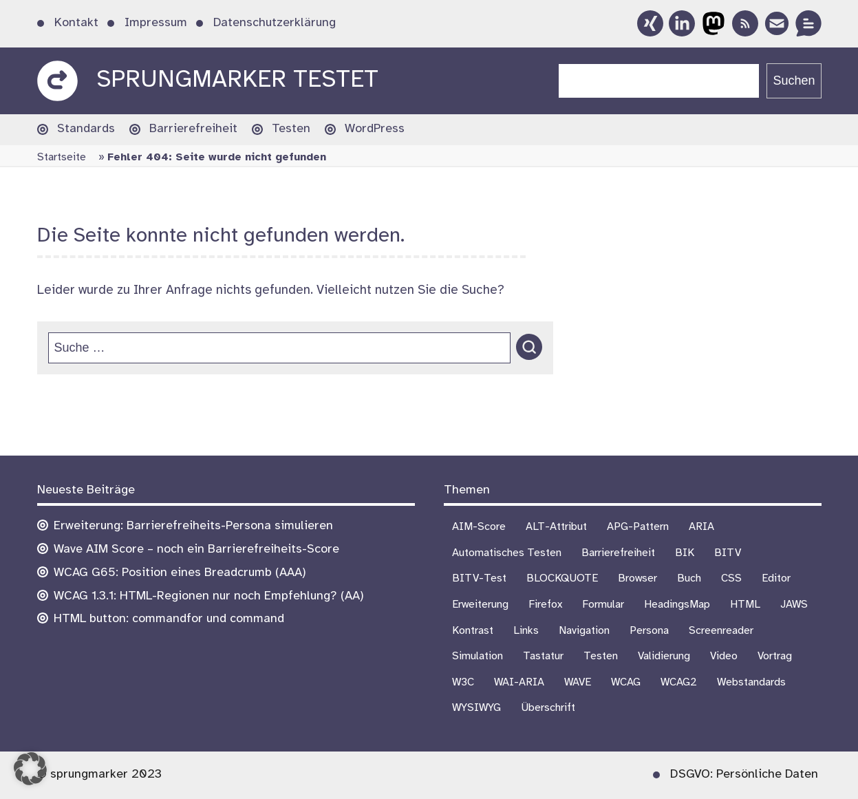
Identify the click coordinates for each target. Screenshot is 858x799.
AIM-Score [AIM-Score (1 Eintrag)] (479, 527)
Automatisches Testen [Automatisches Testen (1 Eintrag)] (506, 553)
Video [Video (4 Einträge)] (724, 656)
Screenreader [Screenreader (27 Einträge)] (721, 631)
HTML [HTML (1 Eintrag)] (745, 604)
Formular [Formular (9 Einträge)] (603, 604)
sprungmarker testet (237, 80)
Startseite (61, 157)
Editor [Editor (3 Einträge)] (776, 578)
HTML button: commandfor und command (169, 619)
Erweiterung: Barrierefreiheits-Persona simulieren (193, 526)
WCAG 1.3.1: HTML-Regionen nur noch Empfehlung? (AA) (209, 596)
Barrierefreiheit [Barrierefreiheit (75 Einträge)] (618, 553)
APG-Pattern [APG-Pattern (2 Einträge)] (638, 527)
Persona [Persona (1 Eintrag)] (649, 631)
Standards (86, 129)
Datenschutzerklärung (274, 23)
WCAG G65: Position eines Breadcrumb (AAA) (180, 572)
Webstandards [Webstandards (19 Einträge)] (751, 682)
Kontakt (76, 23)
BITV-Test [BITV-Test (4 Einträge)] (479, 578)
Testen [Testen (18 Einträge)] (600, 656)
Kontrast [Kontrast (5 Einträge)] (472, 631)
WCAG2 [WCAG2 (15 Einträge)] (679, 682)
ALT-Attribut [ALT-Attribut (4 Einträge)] (556, 527)
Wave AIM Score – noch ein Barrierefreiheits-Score (196, 549)
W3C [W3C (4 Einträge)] (463, 682)
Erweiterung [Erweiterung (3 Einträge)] (480, 604)
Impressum (156, 23)
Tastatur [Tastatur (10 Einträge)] (543, 656)
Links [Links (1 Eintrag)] (526, 631)
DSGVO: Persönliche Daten (744, 774)
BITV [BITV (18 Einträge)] (727, 553)
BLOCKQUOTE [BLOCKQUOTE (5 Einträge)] (562, 578)
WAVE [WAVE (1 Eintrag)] (577, 682)
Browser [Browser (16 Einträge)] (637, 578)
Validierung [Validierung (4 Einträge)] (664, 656)
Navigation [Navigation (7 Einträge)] (584, 631)
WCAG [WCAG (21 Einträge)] (626, 682)
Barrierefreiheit (193, 129)
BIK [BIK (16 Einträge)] (684, 553)
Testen (291, 129)
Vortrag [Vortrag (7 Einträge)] (775, 656)
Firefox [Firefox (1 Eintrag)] (545, 604)
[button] (30, 768)
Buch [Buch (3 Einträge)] (689, 578)
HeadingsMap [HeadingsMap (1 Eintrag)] (677, 604)
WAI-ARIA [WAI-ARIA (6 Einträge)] (519, 682)
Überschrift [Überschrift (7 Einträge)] (548, 708)
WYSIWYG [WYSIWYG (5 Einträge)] (476, 708)
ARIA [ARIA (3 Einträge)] (701, 527)
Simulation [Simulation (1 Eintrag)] (477, 656)
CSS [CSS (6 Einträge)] (731, 578)
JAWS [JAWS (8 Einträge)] (794, 604)
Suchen (794, 80)
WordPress (375, 129)
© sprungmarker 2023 (99, 774)
